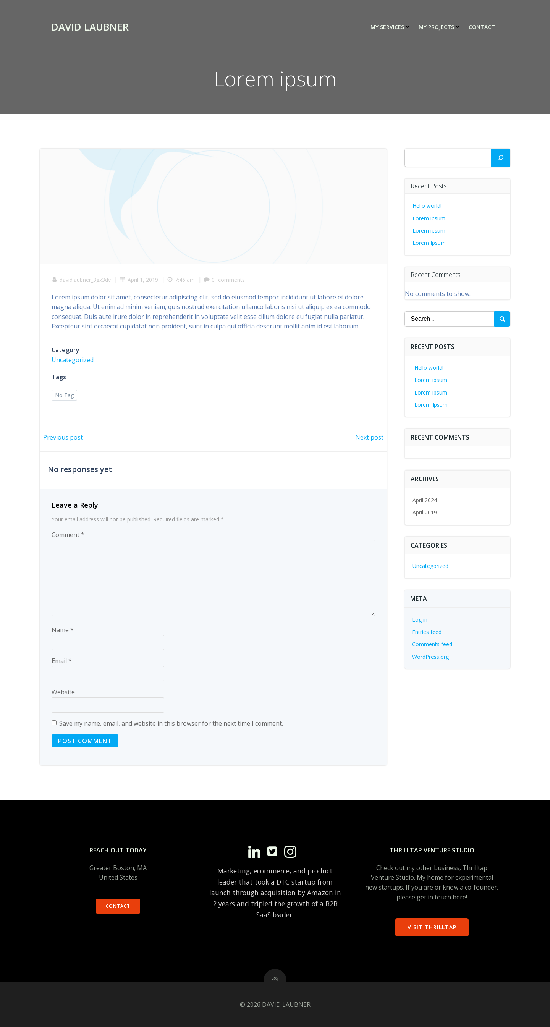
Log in (419, 619)
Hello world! (427, 205)
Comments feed (432, 644)
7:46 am (181, 279)
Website (63, 692)
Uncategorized (73, 360)
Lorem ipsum (428, 218)
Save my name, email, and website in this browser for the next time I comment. (171, 723)
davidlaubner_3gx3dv (81, 279)
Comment (68, 534)
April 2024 (424, 500)
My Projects (440, 27)
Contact (482, 27)
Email (62, 661)
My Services (390, 27)
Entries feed (427, 632)
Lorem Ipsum (429, 242)
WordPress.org (430, 656)
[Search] (500, 158)
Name (63, 630)
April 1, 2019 (139, 279)
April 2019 (424, 512)
